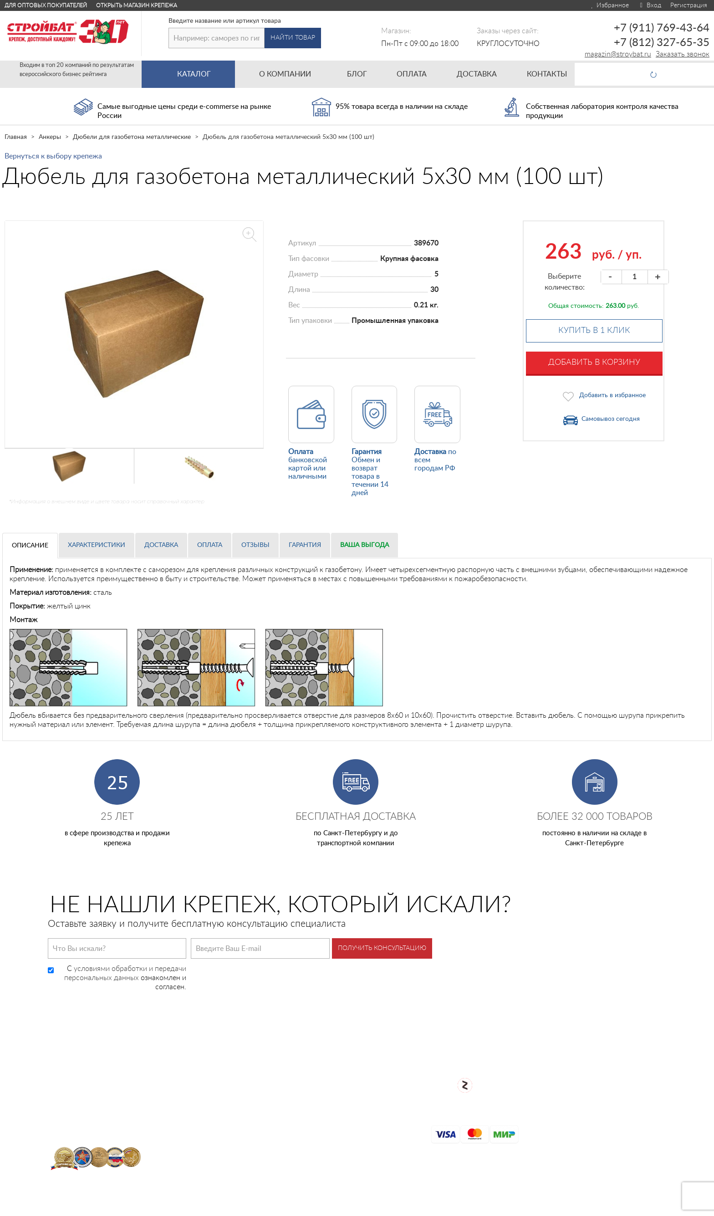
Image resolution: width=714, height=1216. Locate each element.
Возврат (368, 1087)
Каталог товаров (316, 1067)
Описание (30, 545)
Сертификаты (311, 1106)
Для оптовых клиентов (609, 1169)
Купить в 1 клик (594, 331)
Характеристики (96, 545)
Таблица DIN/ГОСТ (321, 1144)
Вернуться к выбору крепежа (53, 156)
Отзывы (255, 545)
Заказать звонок (682, 54)
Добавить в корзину (594, 362)
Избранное (609, 5)
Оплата (209, 545)
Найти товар (292, 38)
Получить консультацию (382, 948)
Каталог (206, 74)
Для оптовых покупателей (46, 5)
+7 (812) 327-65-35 (661, 42)
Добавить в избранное (612, 395)
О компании (375, 1067)
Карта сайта (375, 1106)
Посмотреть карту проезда (616, 1135)
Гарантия (305, 545)
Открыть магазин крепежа (136, 5)
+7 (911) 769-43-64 (661, 28)
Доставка (161, 545)
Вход (649, 5)
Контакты (371, 1125)
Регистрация (688, 5)
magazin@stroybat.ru (618, 54)
